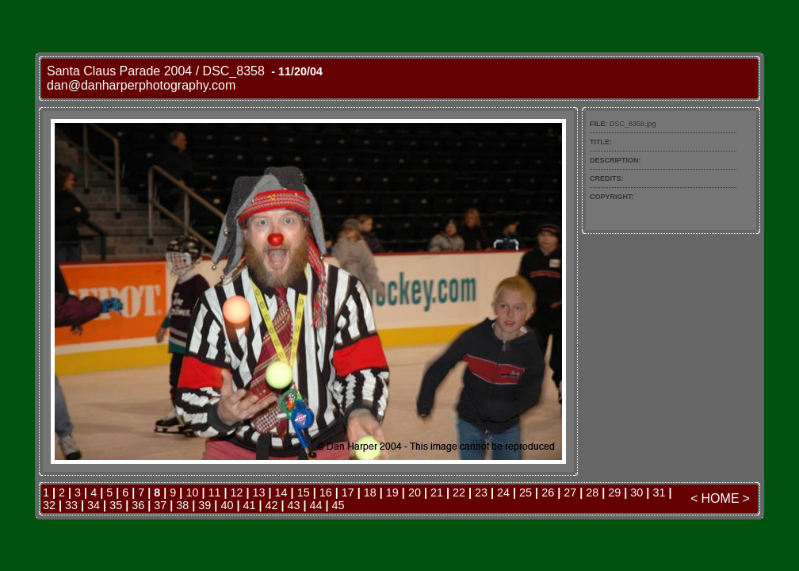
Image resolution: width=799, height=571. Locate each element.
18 (370, 492)
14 (281, 492)
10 (191, 492)
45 (338, 505)
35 (115, 505)
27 (570, 492)
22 (459, 492)
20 (414, 492)
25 (525, 492)
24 (503, 492)
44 (316, 505)
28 (592, 492)
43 (294, 505)
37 (160, 505)
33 (71, 505)
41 (249, 505)
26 (547, 492)
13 (259, 492)
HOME (721, 498)
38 (182, 505)
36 (138, 505)
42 (271, 505)
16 (325, 492)
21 (436, 492)
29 (614, 492)
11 (214, 492)
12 (237, 492)
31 (658, 492)
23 (481, 492)
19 (392, 492)
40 (226, 505)
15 (303, 492)
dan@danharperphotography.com (141, 85)
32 (49, 505)
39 (204, 505)
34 (93, 505)
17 (348, 492)
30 (636, 492)
